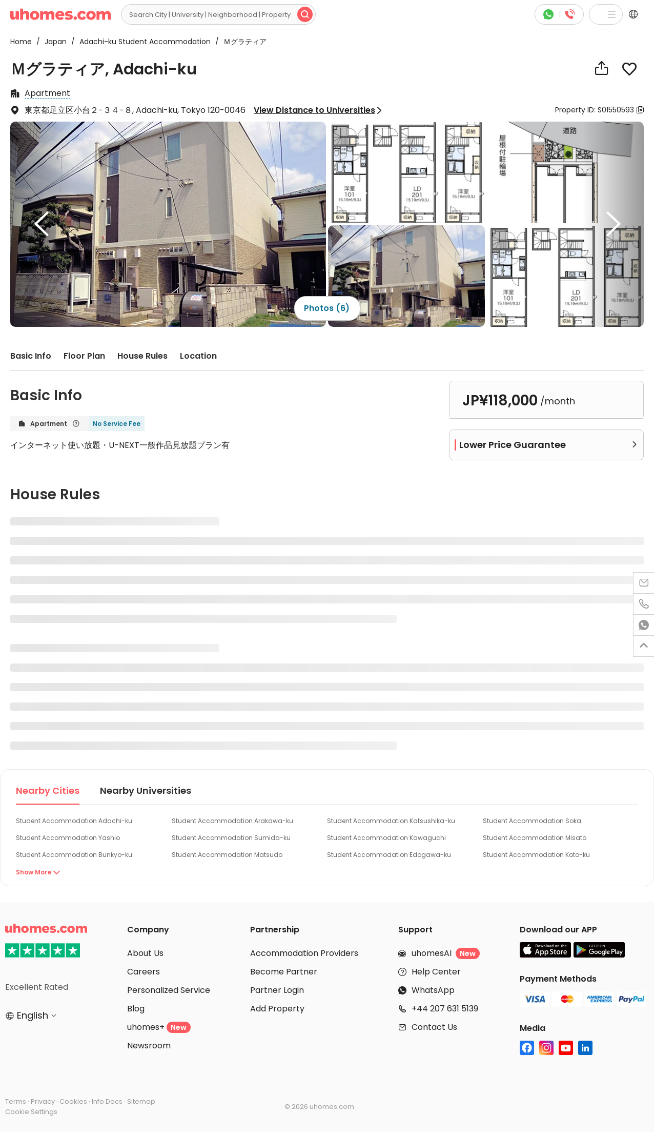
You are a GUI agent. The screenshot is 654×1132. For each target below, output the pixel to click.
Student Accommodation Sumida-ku (231, 837)
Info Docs (107, 1101)
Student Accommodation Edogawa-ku (389, 854)
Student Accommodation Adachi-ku (74, 820)
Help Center (436, 972)
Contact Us (434, 1027)
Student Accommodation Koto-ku (536, 854)
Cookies (73, 1101)
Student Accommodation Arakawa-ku (232, 820)
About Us (145, 953)
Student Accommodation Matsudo (227, 854)
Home (21, 41)
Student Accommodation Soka (532, 820)
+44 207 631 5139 (445, 1008)
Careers (143, 972)
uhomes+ (159, 1027)
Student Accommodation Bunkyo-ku (74, 854)
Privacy (43, 1101)
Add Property (277, 1008)
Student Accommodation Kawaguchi (386, 837)
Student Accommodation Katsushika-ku (391, 820)
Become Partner (283, 972)
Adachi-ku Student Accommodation (142, 41)
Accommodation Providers (304, 953)
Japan (52, 41)
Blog (136, 1008)
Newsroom (149, 1045)
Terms (15, 1101)
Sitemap (141, 1101)
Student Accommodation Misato (534, 837)
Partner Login (277, 990)
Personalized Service (168, 990)
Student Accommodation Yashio (68, 837)
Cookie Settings (31, 1112)
